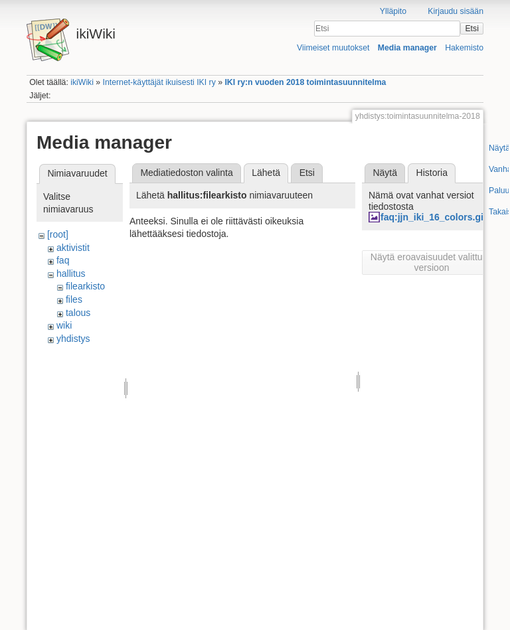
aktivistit (73, 247)
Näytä (385, 172)
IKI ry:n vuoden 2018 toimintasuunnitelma (305, 82)
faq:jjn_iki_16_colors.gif (434, 217)
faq (62, 260)
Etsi (471, 28)
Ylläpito (393, 11)
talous (78, 312)
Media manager (407, 47)
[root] (57, 234)
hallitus (71, 273)
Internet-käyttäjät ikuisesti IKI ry (159, 82)
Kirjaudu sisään (455, 11)
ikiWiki (82, 82)
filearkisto (85, 286)
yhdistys (73, 338)
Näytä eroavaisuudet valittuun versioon (432, 262)
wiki (64, 325)
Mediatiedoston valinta (186, 172)
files (74, 299)
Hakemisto (464, 47)
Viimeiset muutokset (333, 47)
